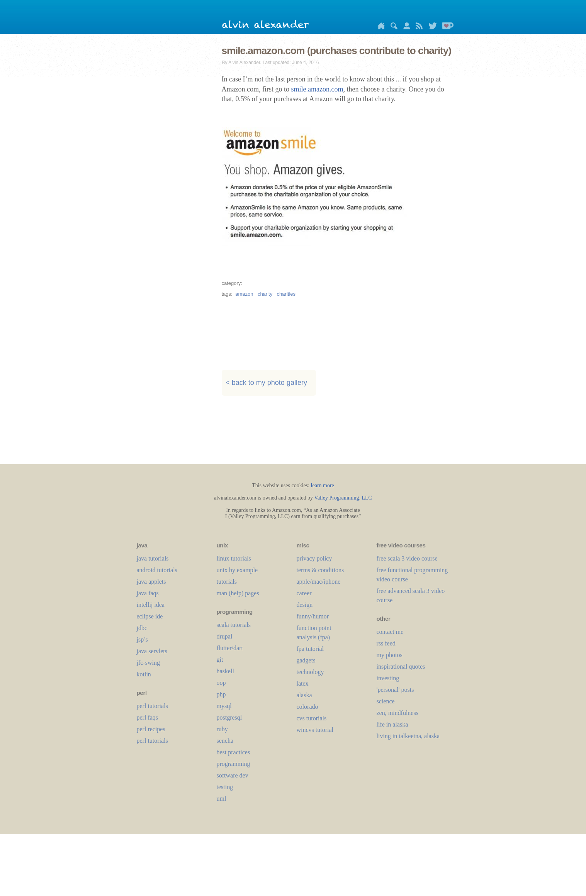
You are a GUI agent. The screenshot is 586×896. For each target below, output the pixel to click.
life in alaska (392, 724)
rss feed (386, 643)
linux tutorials (234, 558)
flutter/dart (230, 648)
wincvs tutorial (315, 730)
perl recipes (151, 729)
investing (388, 678)
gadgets (306, 660)
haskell (225, 671)
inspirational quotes (401, 666)
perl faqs (147, 717)
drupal (225, 636)
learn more (322, 485)
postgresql (229, 717)
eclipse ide (150, 616)
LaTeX (303, 683)
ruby (222, 729)
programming (233, 763)
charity (265, 294)
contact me (390, 631)
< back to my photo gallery (266, 382)
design (305, 604)
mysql (224, 706)
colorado (307, 706)
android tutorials (157, 570)
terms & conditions (320, 570)
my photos (390, 655)
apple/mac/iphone (319, 581)
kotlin (144, 674)
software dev (232, 775)
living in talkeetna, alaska (408, 736)
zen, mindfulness (397, 713)
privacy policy (314, 558)
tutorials (227, 581)
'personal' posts (395, 689)
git (220, 659)
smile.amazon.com (317, 89)
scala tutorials (234, 625)
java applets (151, 581)
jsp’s (142, 639)
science (386, 701)
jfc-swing (148, 662)
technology (310, 672)
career (304, 593)
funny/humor (313, 616)
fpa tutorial (310, 648)
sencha (225, 740)
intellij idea (151, 604)
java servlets (152, 651)
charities (286, 294)
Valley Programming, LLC (343, 498)
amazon (244, 294)
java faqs (148, 593)
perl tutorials (152, 706)
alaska (304, 695)
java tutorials (153, 558)
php (221, 694)
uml (221, 798)
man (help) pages (238, 593)
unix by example (237, 570)
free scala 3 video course (407, 558)
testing (225, 787)
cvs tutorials (312, 718)
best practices (233, 752)
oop (221, 682)
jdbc (142, 628)
